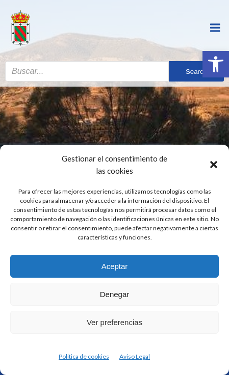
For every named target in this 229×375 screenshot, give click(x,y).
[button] (215, 64)
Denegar (115, 294)
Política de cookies (84, 356)
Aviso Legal (134, 356)
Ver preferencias (114, 322)
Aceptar (114, 266)
